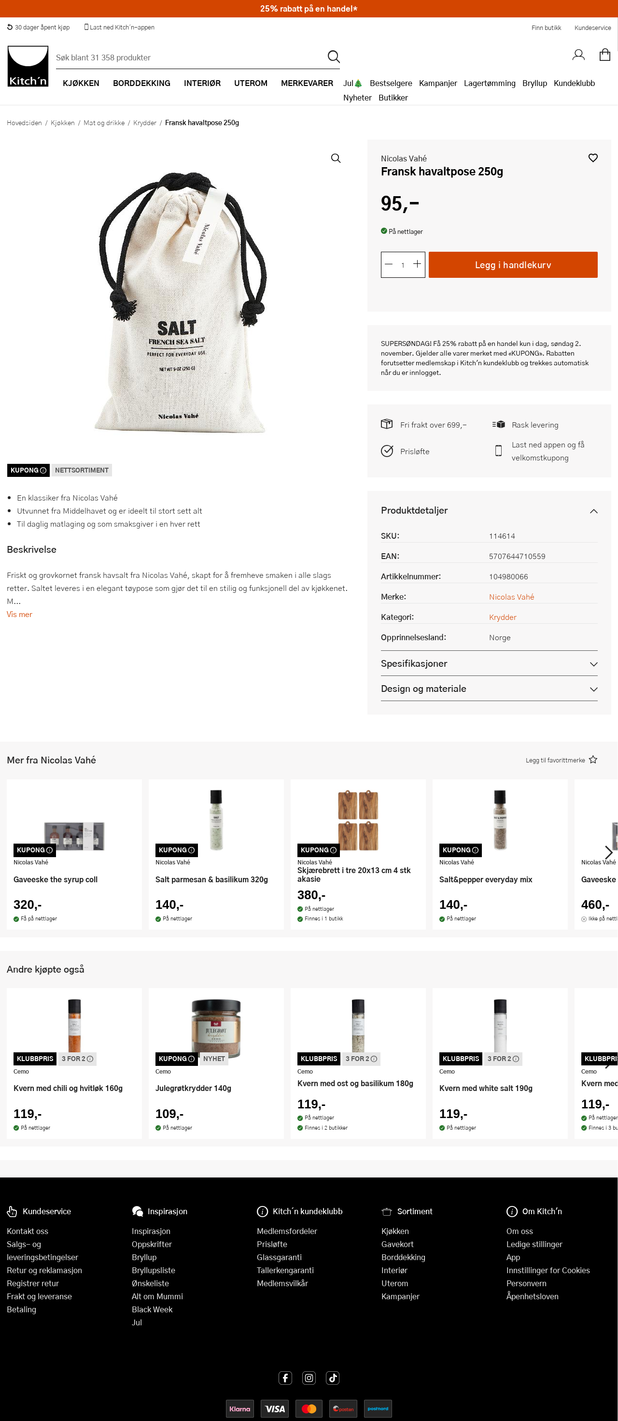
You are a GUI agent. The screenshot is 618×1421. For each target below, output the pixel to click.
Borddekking (403, 1257)
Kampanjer (438, 82)
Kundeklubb (574, 82)
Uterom (394, 1283)
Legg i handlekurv (513, 264)
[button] (593, 157)
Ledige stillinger (534, 1243)
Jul (137, 1322)
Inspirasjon (151, 1230)
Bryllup (534, 82)
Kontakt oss (27, 1230)
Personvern (526, 1283)
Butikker (393, 97)
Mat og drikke (104, 122)
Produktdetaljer (414, 510)
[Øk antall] (417, 264)
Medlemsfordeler (287, 1230)
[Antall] (403, 264)
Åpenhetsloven (532, 1296)
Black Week (152, 1309)
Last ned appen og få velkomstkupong (548, 451)
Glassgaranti (279, 1257)
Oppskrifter (152, 1243)
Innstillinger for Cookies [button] (548, 1270)
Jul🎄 (353, 82)
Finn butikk (546, 27)
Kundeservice (593, 27)
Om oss (519, 1230)
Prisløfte (415, 451)
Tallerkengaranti (285, 1270)
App (513, 1257)
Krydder (144, 122)
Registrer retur (33, 1283)
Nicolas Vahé (404, 158)
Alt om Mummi (157, 1296)
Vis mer (19, 613)
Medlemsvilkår (282, 1283)
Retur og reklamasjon (44, 1270)
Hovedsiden (24, 122)
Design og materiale (423, 688)
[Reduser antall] (388, 264)
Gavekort (397, 1243)
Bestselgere (391, 82)
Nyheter (357, 97)
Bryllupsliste (153, 1270)
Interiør (394, 1270)
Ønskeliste (150, 1283)
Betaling (21, 1309)
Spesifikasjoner (414, 663)
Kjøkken (63, 122)
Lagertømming (490, 82)
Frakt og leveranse (39, 1296)
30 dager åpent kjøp (38, 27)
